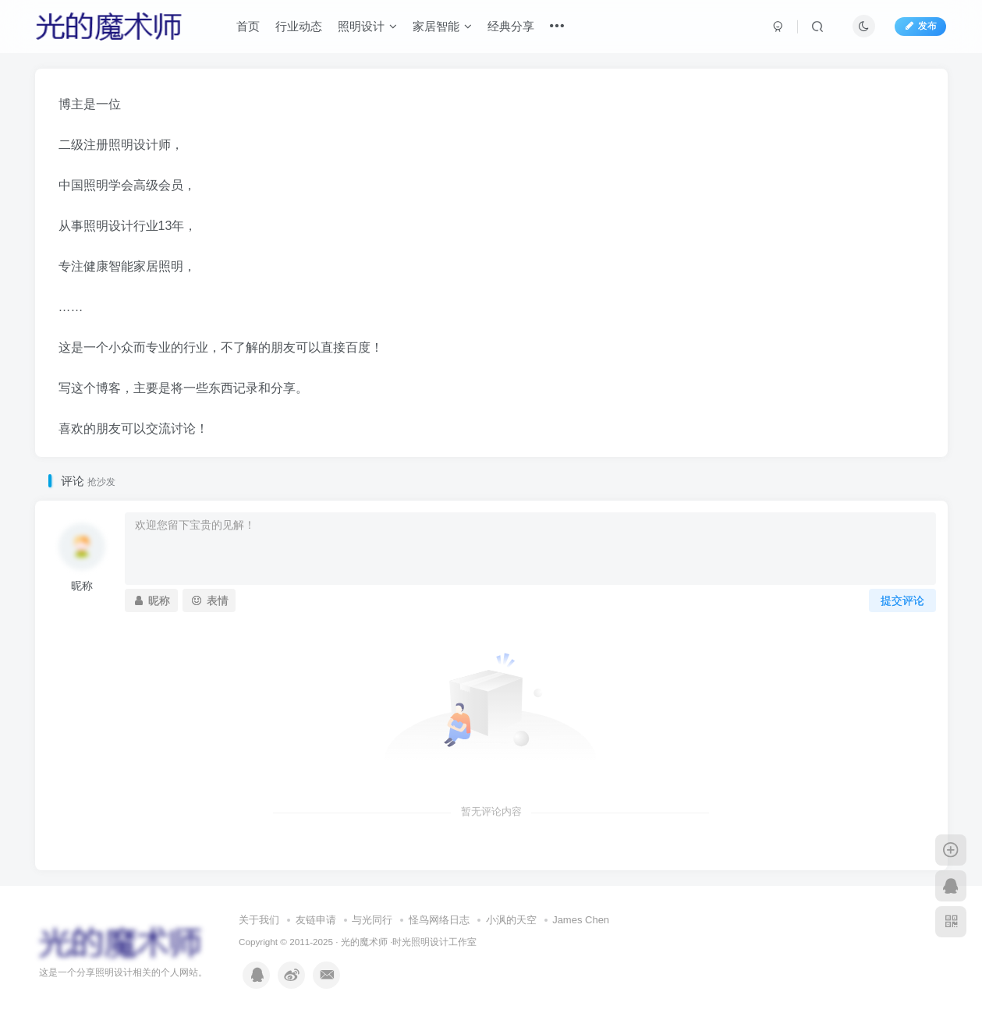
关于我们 (259, 920)
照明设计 (367, 26)
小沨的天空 (511, 920)
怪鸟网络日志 (439, 920)
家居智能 (442, 26)
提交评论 (902, 600)
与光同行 (372, 920)
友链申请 (316, 920)
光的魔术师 (364, 942)
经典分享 (510, 26)
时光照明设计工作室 (434, 942)
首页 (248, 26)
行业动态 (298, 26)
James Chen (580, 920)
